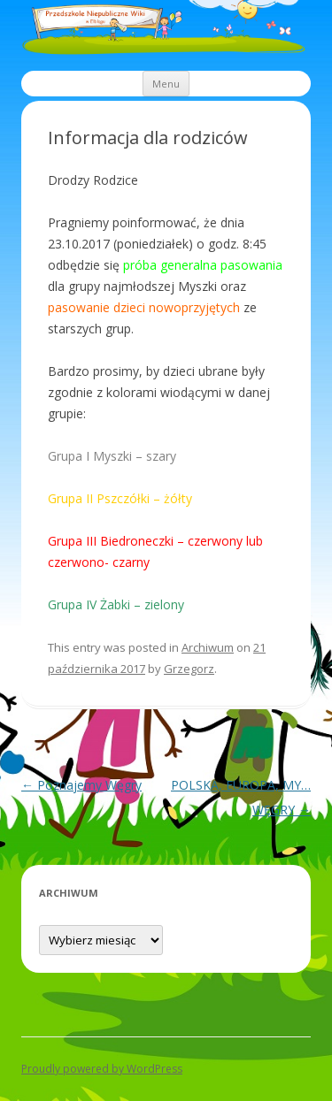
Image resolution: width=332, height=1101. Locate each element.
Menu (166, 83)
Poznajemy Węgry (81, 784)
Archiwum (207, 647)
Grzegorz (189, 669)
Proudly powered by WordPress (101, 1068)
